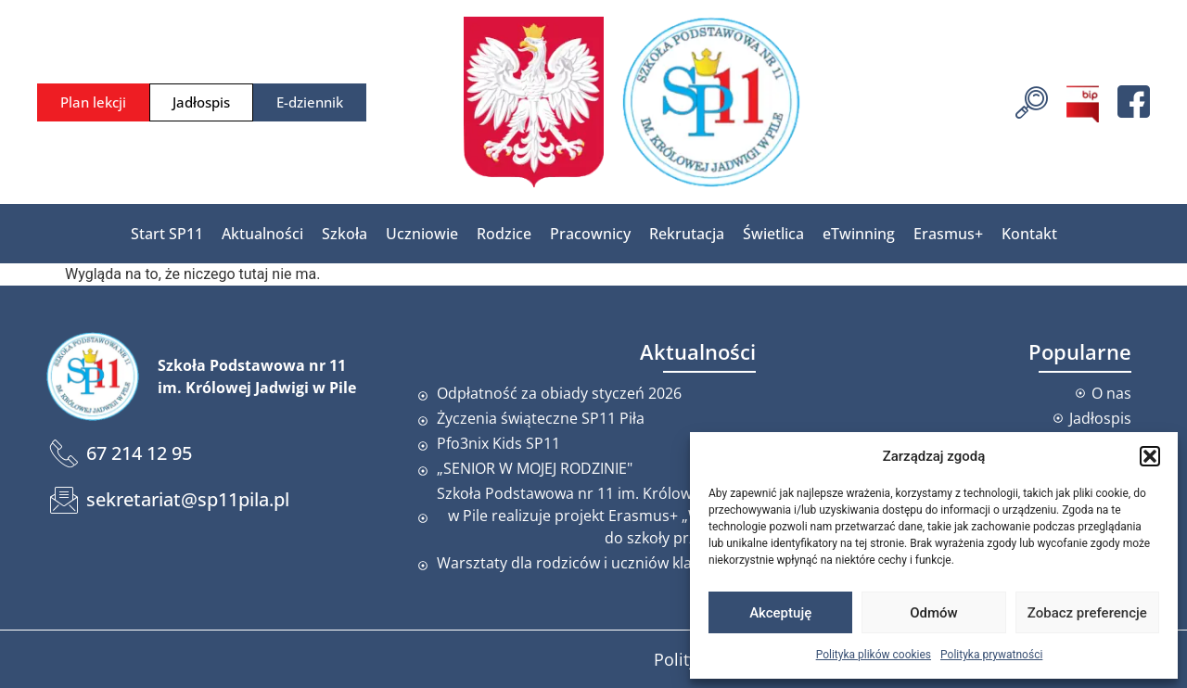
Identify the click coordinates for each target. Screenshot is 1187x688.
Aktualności (262, 233)
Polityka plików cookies (873, 654)
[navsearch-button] (1031, 100)
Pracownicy (590, 233)
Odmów (934, 613)
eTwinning (859, 233)
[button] (1150, 456)
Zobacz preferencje (1087, 613)
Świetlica (773, 233)
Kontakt (1029, 233)
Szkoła (344, 233)
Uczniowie (422, 233)
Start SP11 (167, 233)
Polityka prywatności (991, 654)
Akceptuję (780, 613)
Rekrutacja (686, 233)
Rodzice (504, 233)
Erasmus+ (948, 233)
